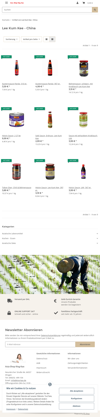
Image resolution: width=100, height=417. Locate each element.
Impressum (41, 368)
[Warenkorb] (87, 2)
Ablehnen (76, 406)
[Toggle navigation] (6, 1)
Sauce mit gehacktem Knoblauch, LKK (83, 137)
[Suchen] (47, 9)
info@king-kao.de (18, 380)
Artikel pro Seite (30, 39)
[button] (77, 2)
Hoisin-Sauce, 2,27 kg (11, 135)
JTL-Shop (86, 414)
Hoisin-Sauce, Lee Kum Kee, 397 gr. (49, 188)
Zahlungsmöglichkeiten (78, 363)
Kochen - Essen (8, 238)
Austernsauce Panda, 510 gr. (14, 83)
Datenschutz (41, 358)
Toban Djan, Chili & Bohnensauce (16, 187)
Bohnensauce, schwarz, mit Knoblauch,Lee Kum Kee (81, 85)
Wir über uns (73, 358)
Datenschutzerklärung (50, 335)
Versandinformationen (77, 368)
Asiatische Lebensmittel (12, 233)
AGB (38, 363)
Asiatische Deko (9, 243)
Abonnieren (85, 344)
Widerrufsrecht (43, 372)
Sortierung (10, 39)
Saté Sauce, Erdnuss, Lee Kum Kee (48, 137)
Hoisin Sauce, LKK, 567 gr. (80, 187)
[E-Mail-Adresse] (40, 344)
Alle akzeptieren (76, 391)
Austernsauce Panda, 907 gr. (47, 83)
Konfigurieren (76, 398)
